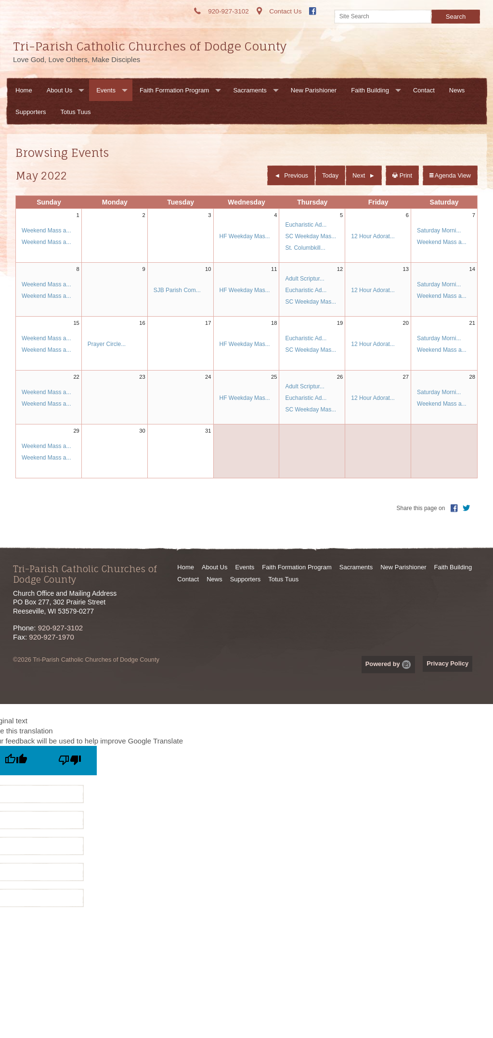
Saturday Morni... (439, 230)
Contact (424, 90)
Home (23, 90)
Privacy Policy (447, 663)
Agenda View (450, 175)
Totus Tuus (76, 111)
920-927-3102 (60, 628)
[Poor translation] (70, 760)
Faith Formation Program (174, 90)
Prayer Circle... (107, 344)
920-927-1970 (51, 637)
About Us (59, 90)
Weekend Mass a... (46, 230)
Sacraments (249, 90)
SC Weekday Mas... (310, 236)
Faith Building (370, 90)
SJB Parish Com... (177, 290)
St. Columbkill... (305, 247)
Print (402, 175)
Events (106, 90)
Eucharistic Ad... (305, 224)
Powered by (388, 663)
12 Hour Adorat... (373, 236)
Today (330, 175)
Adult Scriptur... (304, 278)
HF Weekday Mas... (245, 236)
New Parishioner (314, 90)
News (457, 90)
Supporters (30, 111)
